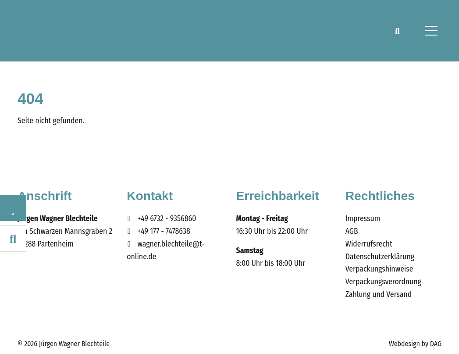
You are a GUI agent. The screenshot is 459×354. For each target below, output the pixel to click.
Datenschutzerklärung (379, 256)
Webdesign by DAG (415, 344)
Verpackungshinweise (379, 269)
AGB (351, 231)
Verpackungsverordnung (383, 281)
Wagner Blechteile (61, 31)
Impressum (362, 218)
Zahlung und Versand (378, 294)
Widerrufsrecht (368, 244)
